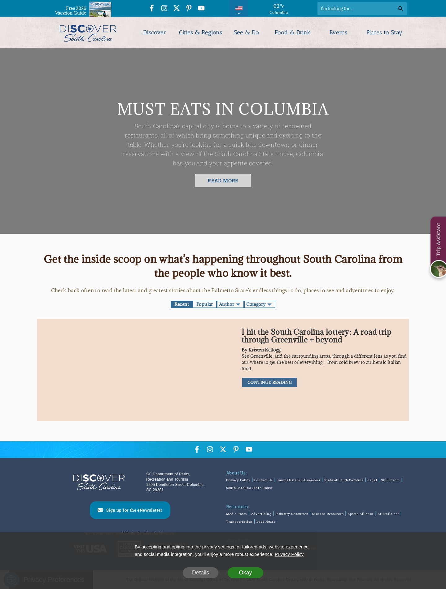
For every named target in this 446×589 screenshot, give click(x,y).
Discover (154, 32)
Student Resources (328, 514)
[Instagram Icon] (164, 9)
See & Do (246, 32)
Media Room (236, 514)
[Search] (362, 8)
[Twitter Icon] (176, 9)
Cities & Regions (200, 32)
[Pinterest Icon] (189, 9)
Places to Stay (384, 32)
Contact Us (263, 480)
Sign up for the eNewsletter (134, 510)
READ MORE (223, 180)
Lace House (266, 522)
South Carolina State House (249, 488)
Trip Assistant (438, 239)
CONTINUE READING (269, 382)
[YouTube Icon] (201, 9)
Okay (245, 572)
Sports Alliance (361, 514)
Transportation (239, 522)
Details (200, 572)
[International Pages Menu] (238, 8)
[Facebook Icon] (152, 9)
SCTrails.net (388, 514)
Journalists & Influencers (299, 480)
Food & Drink (292, 32)
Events (338, 32)
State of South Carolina (344, 480)
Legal (372, 480)
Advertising (261, 514)
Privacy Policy (238, 480)
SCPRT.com (390, 480)
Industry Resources (291, 514)
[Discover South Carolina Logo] (88, 32)
